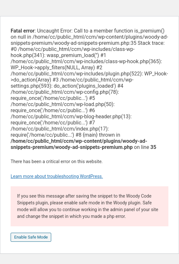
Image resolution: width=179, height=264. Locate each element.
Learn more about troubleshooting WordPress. (57, 176)
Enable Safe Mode (31, 237)
